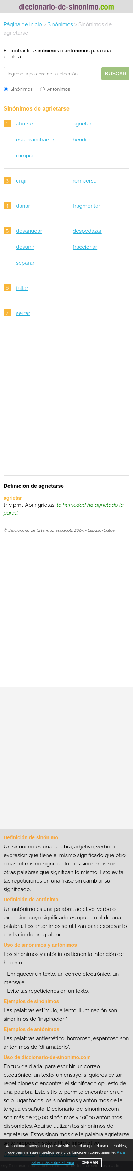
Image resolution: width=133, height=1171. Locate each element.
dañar (23, 206)
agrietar (82, 124)
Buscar (115, 74)
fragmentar (86, 206)
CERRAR (90, 1162)
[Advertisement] (66, 400)
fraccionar (85, 247)
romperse (84, 181)
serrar (23, 313)
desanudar (29, 231)
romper (25, 155)
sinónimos (47, 51)
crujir (22, 181)
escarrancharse (35, 139)
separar (25, 263)
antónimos (77, 51)
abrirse (24, 124)
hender (81, 139)
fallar (22, 288)
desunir (25, 247)
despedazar (87, 231)
